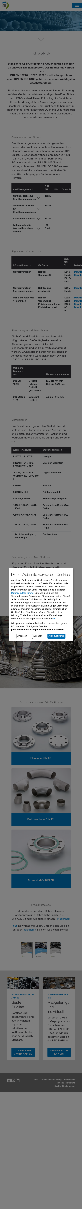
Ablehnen (37, 636)
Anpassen (22, 636)
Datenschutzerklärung (22, 593)
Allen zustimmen (57, 636)
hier (54, 619)
